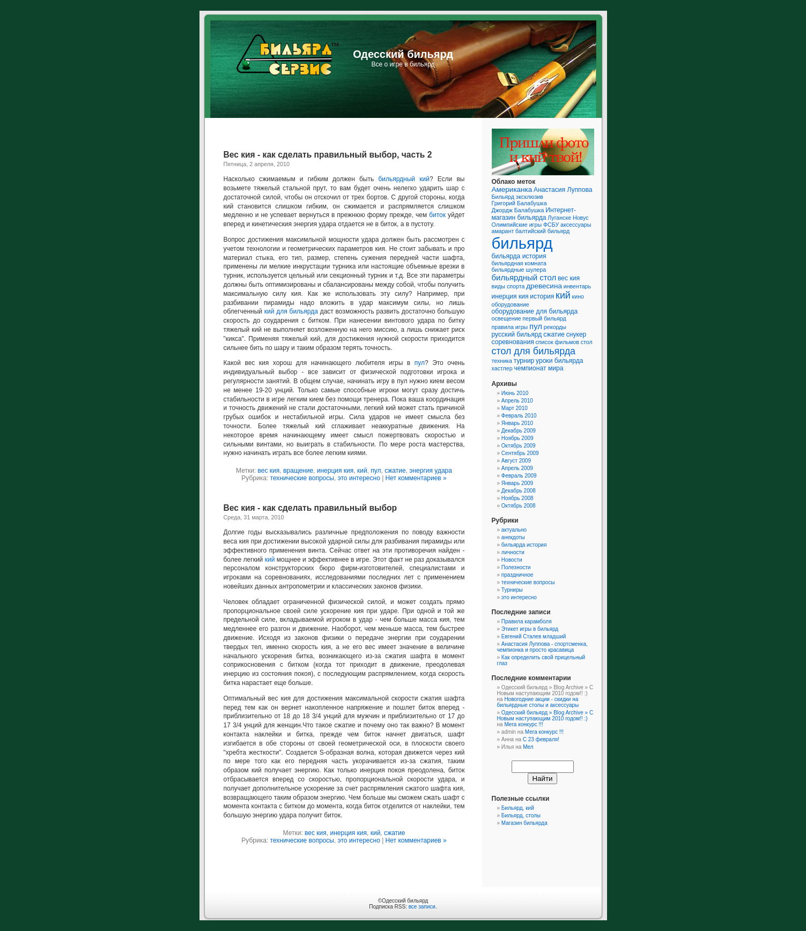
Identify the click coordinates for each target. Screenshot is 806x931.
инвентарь (577, 286)
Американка (512, 189)
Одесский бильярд (403, 54)
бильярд (522, 243)
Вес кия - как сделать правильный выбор (310, 507)
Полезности (516, 567)
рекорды (555, 327)
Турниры (512, 590)
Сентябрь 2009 (520, 453)
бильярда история (519, 256)
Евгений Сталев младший (533, 636)
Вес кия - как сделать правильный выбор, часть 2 (328, 154)
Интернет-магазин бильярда (534, 213)
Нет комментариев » (416, 478)
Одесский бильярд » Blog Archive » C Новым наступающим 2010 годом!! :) (545, 715)
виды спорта (508, 286)
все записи (422, 907)
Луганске (559, 217)
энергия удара (430, 470)
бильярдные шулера (519, 269)
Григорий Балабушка (519, 203)
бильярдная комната (519, 263)
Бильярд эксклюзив (517, 196)
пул (420, 363)
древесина (544, 286)
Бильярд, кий (517, 808)
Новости (511, 560)
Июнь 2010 (514, 393)
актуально (514, 530)
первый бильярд (544, 318)
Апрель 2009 (517, 468)
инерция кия (335, 470)
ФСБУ (551, 224)
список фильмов (557, 342)
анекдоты (513, 537)
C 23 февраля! (541, 739)
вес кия (269, 470)
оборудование (510, 304)
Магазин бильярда (524, 823)
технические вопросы (302, 478)
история (542, 296)
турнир (524, 360)
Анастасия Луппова (563, 189)
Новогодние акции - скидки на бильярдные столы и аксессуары (538, 702)
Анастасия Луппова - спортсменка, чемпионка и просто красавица (542, 647)
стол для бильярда (534, 351)
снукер (576, 334)
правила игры (510, 327)
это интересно (359, 478)
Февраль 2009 (519, 476)
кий (362, 470)
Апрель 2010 (517, 401)
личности (512, 552)
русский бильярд (517, 334)
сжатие (394, 470)
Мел (528, 747)
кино (578, 296)
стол (587, 342)
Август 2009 (516, 461)
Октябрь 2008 (518, 506)
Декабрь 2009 (518, 431)
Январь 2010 (517, 423)
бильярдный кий (404, 179)
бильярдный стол (524, 277)
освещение (506, 318)
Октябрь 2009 (518, 446)
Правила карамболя (526, 621)
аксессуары (575, 224)
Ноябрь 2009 (517, 438)
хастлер (502, 368)
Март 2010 (514, 408)
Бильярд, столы (521, 815)
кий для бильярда (291, 311)
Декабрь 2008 (518, 491)
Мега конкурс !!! (523, 724)
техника (502, 360)
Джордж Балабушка (518, 210)
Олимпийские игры (517, 224)
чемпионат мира (538, 368)
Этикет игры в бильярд (529, 629)
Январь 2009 (517, 483)
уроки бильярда (559, 360)
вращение (298, 470)
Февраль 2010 (519, 416)
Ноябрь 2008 (517, 498)
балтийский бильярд (542, 231)
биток (437, 215)
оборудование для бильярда (535, 311)
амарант (503, 231)
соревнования (513, 342)
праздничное (517, 575)
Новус (581, 217)
